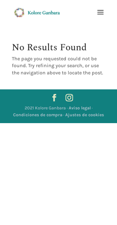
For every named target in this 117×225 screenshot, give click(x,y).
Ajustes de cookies (84, 115)
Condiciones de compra (37, 115)
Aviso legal (80, 108)
